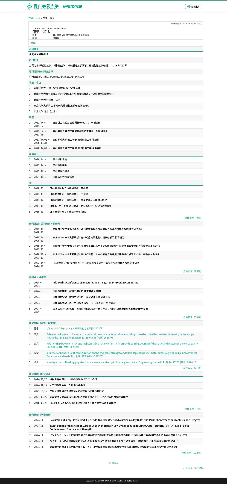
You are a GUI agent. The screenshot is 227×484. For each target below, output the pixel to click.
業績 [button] (33, 43)
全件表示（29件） (193, 317)
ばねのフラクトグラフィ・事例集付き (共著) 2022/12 (75, 328)
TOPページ (34, 18)
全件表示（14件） (193, 271)
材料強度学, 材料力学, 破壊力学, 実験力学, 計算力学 (56, 76)
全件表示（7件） (194, 408)
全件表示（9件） (194, 217)
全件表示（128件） (192, 452)
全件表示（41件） (193, 368)
